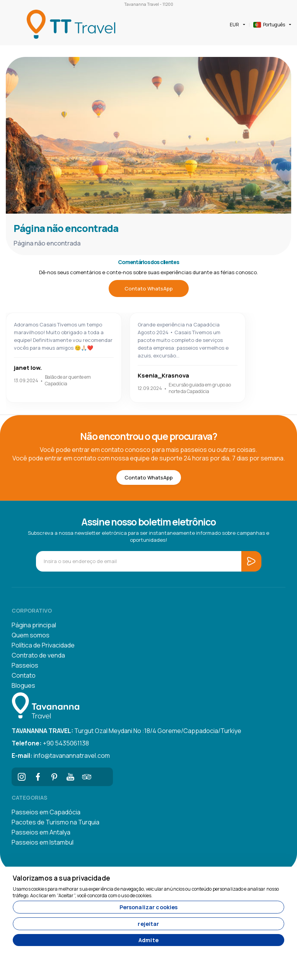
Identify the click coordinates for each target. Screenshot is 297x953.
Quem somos (31, 635)
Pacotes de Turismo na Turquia (55, 822)
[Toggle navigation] (12, 24)
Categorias (29, 797)
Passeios (25, 665)
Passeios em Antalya (41, 832)
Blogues (23, 685)
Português (269, 25)
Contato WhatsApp (149, 288)
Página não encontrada (66, 228)
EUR (234, 24)
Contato (24, 675)
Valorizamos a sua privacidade (61, 878)
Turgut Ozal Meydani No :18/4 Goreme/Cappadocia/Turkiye (126, 730)
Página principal (34, 625)
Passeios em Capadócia (46, 812)
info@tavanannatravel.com (61, 755)
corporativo (32, 610)
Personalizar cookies (148, 907)
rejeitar (148, 923)
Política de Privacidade (43, 645)
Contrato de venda (38, 655)
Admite (148, 940)
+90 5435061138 (50, 743)
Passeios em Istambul (42, 842)
